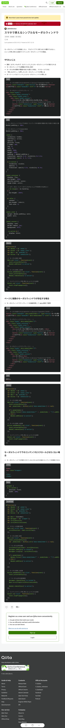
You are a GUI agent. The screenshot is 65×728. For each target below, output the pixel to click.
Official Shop (5, 719)
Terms (3, 686)
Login (52, 3)
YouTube (38, 696)
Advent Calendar (23, 692)
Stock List (11, 6)
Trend (4, 6)
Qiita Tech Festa (23, 696)
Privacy (3, 689)
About (3, 683)
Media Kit (4, 696)
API (19, 705)
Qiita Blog (21, 719)
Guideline (4, 692)
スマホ (7, 37)
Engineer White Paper (24, 702)
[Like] (6, 607)
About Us (21, 713)
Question (19, 6)
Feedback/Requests (7, 699)
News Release (22, 722)
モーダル (18, 37)
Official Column (55, 7)
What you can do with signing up (18, 628)
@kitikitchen (10, 28)
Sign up (32, 632)
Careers (20, 716)
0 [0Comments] (17, 607)
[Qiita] (5, 2)
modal (12, 37)
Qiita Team (4, 713)
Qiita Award (21, 699)
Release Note (22, 683)
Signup (60, 3)
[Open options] (39, 725)
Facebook (38, 692)
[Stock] (12, 607)
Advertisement (5, 705)
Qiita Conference (31, 6)
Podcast (37, 699)
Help (2, 702)
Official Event (43, 6)
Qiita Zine (4, 716)
